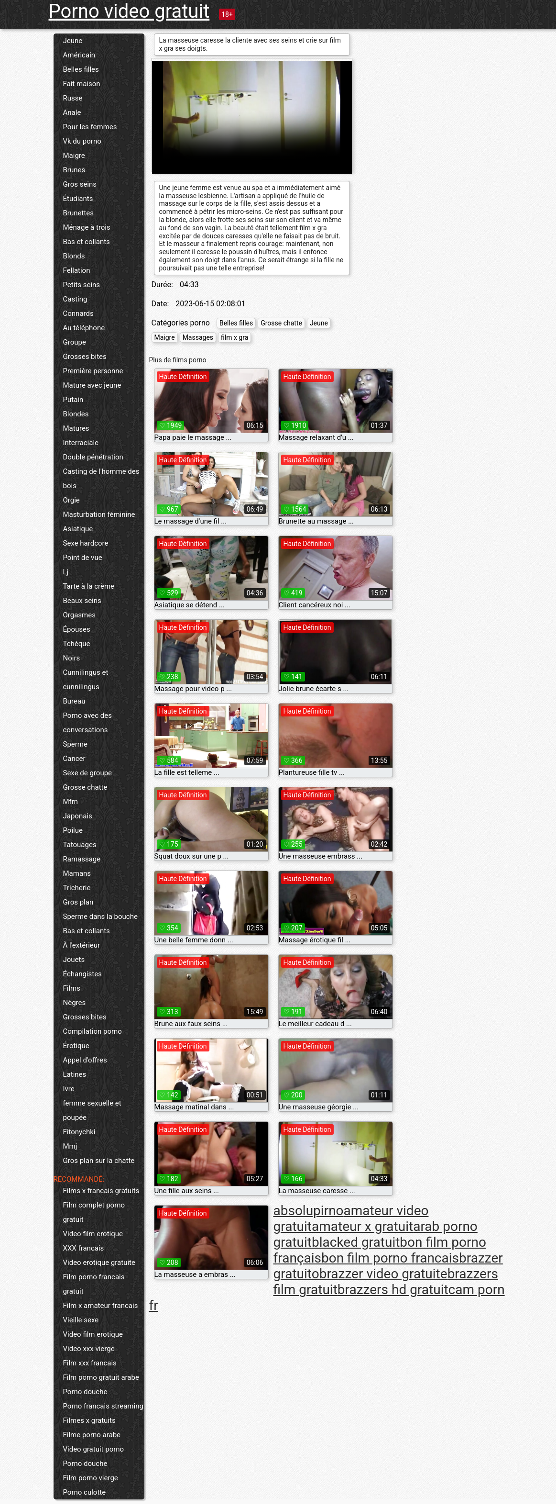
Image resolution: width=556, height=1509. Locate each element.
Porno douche (85, 1391)
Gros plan (78, 902)
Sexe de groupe (87, 773)
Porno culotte (84, 1492)
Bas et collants (86, 241)
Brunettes (78, 213)
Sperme (75, 744)
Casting (75, 299)
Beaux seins (82, 600)
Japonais (77, 816)
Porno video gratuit (129, 11)
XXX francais (83, 1248)
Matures (76, 428)
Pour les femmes (90, 127)
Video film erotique (93, 1234)
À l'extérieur (81, 945)
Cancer (74, 758)
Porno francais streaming (103, 1406)
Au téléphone (84, 328)
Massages (198, 337)
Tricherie (77, 887)
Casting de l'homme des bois (101, 478)
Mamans (77, 873)
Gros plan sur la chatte (99, 1160)
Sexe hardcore (86, 543)
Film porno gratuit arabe (101, 1377)
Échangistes (82, 974)
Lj (66, 572)
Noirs (71, 658)
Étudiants (78, 198)
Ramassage (82, 859)
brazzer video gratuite (383, 1274)
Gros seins (80, 184)
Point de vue (82, 557)
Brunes (74, 170)
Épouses (76, 629)
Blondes (76, 414)
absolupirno (308, 1210)
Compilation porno (92, 1031)
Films (71, 988)
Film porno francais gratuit (94, 1284)
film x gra (234, 337)
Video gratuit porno (93, 1449)
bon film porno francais (390, 1258)
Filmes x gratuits (89, 1420)
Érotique (76, 1045)
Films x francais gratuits (101, 1190)
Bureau (74, 701)
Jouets (74, 959)
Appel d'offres (85, 1060)
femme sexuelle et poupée (92, 1110)
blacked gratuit (356, 1242)
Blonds (74, 256)
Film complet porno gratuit (94, 1212)
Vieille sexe (81, 1320)
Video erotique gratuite (99, 1262)
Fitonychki (79, 1132)
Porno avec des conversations (87, 722)
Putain (73, 399)
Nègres (74, 1002)
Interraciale (81, 442)
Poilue (73, 830)
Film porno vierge (90, 1478)
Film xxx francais (90, 1363)
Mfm (70, 801)
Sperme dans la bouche (100, 916)
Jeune (73, 40)
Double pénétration (93, 457)
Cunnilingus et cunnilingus (86, 679)
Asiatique (78, 529)
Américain (79, 55)
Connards (78, 313)
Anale (72, 112)
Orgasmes (79, 615)
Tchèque (76, 643)
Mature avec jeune (92, 385)
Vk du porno (82, 141)
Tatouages (80, 844)
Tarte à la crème (89, 586)
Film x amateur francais (100, 1305)
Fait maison (81, 83)
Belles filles (81, 69)
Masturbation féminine (99, 514)
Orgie (71, 500)
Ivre (69, 1088)
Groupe (74, 342)
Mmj (70, 1146)
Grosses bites (85, 356)
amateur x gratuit (362, 1226)
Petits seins (81, 284)
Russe (73, 98)
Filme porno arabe (92, 1435)
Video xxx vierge (89, 1348)
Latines (75, 1074)
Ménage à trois (86, 227)
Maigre (74, 155)
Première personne (93, 371)
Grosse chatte (85, 787)
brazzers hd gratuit (393, 1289)
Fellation (76, 270)
